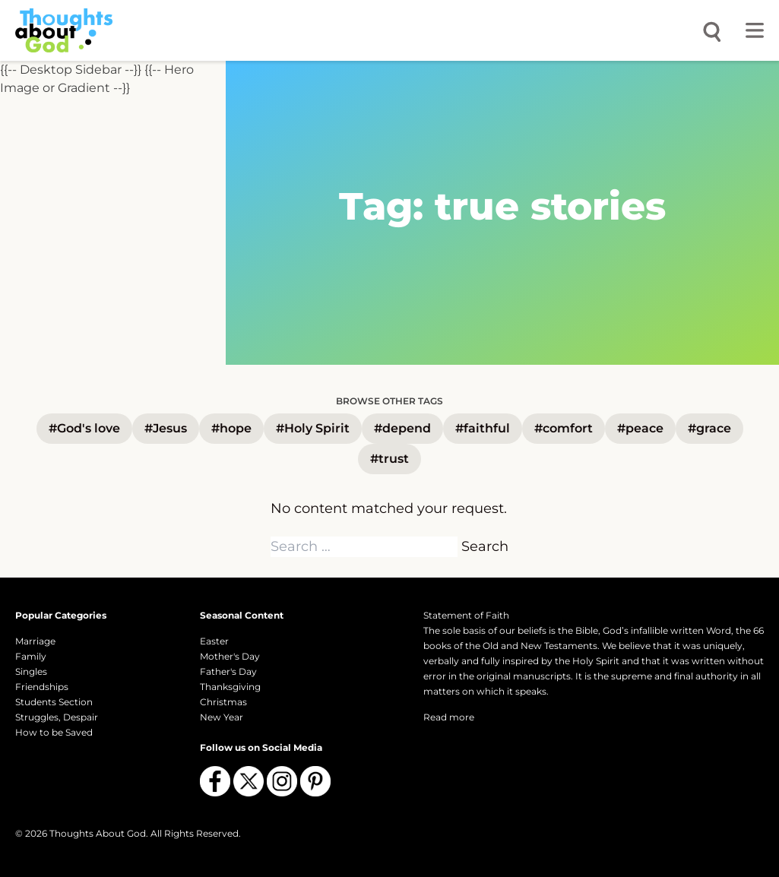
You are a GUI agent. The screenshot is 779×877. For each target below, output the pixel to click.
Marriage (35, 641)
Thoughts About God (97, 833)
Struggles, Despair (56, 717)
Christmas (223, 702)
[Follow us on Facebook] (215, 781)
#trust (389, 458)
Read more (448, 717)
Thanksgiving (230, 686)
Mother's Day (230, 656)
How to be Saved (54, 732)
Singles (31, 671)
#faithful (482, 428)
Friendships (41, 686)
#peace (640, 428)
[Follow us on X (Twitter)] (248, 781)
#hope (231, 428)
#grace (709, 428)
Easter (214, 641)
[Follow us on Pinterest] (315, 781)
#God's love (84, 428)
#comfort (563, 428)
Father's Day (228, 671)
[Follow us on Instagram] (282, 781)
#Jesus (165, 428)
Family (30, 656)
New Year (221, 717)
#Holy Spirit (313, 428)
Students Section (54, 702)
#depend (402, 428)
